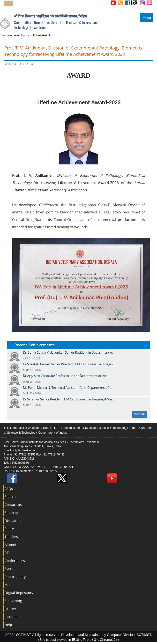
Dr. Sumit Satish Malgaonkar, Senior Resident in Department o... (68, 352)
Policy (9, 528)
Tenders (11, 536)
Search (10, 496)
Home (25, 35)
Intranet (11, 616)
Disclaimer (13, 520)
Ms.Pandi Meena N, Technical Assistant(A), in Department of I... (67, 387)
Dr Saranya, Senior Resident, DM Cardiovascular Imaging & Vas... (68, 399)
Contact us (13, 504)
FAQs (9, 488)
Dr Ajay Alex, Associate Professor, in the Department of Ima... (66, 376)
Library (10, 608)
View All (139, 414)
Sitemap (11, 512)
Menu (146, 18)
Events (10, 568)
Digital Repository (19, 592)
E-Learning (13, 600)
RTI (7, 552)
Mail (8, 584)
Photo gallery (15, 576)
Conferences (15, 560)
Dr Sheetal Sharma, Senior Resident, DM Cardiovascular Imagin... (69, 364)
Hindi (8, 3)
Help (8, 624)
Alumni (10, 544)
